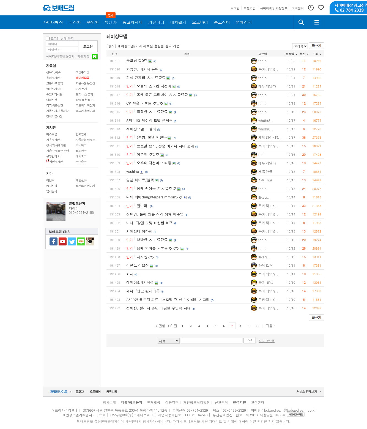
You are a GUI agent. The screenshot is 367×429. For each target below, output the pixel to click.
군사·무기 (81, 89)
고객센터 (257, 402)
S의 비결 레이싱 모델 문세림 (149, 120)
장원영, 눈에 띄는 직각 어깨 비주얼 (155, 214)
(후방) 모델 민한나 (152, 137)
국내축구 (81, 162)
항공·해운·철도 (84, 100)
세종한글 (265, 171)
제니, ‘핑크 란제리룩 (143, 291)
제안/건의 (81, 180)
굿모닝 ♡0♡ (136, 60)
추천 (304, 54)
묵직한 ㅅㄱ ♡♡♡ (152, 111)
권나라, (143, 205)
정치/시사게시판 (56, 145)
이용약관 (172, 402)
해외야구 (81, 151)
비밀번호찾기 (65, 56)
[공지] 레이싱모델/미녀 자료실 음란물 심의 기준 (142, 45)
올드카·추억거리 (85, 111)
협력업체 (81, 134)
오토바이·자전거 (85, 105)
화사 (129, 274)
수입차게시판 (54, 94)
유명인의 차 (53, 156)
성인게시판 (54, 162)
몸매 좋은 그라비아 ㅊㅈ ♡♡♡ (162, 94)
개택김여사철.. (270, 137)
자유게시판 (52, 140)
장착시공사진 (54, 116)
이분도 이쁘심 (137, 265)
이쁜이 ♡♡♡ (148, 154)
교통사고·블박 (54, 83)
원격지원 (239, 402)
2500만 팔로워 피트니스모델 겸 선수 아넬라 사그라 (168, 299)
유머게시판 (52, 78)
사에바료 (265, 180)
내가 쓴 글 (267, 340)
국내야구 (81, 145)
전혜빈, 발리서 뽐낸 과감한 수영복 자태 (158, 308)
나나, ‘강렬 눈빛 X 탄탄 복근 (149, 222)
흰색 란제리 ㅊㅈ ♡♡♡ (146, 77)
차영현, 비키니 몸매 (142, 69)
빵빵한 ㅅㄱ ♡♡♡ (152, 239)
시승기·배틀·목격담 (57, 151)
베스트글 (51, 134)
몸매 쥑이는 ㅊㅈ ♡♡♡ (156, 188)
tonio (262, 60)
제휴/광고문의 (131, 402)
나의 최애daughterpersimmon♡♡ (154, 197)
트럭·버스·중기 (84, 94)
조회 (317, 54)
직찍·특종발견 (54, 105)
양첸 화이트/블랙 (140, 179)
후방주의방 (82, 72)
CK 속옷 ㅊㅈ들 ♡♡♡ (144, 103)
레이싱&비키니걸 (140, 282)
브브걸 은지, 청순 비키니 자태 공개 (165, 146)
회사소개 (109, 402)
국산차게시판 (54, 89)
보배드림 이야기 (85, 186)
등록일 (291, 54)
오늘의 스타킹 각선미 (154, 86)
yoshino (132, 171)
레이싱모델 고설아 (141, 129)
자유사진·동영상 (85, 83)
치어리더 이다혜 (139, 231)
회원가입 (83, 56)
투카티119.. (268, 69)
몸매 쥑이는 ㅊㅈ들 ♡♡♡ (158, 248)
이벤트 (50, 180)
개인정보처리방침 (197, 402)
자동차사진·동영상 (57, 111)
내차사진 (51, 100)
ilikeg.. (263, 197)
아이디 (50, 56)
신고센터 (221, 402)
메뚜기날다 (267, 86)
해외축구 (81, 156)
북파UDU (265, 282)
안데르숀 (265, 265)
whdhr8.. (265, 120)
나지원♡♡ (146, 256)
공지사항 (51, 186)
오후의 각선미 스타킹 (154, 162)
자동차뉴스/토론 (85, 140)
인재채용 (153, 402)
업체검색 (51, 191)
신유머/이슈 (53, 72)
